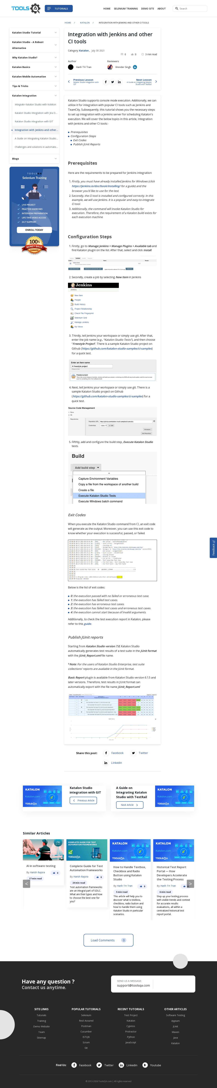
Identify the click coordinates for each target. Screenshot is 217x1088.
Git (86, 1047)
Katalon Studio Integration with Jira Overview (37, 113)
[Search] (190, 8)
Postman (86, 1026)
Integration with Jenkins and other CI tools (37, 130)
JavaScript (130, 1042)
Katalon (85, 22)
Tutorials (41, 1015)
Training (41, 1020)
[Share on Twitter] (112, 82)
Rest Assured (86, 1020)
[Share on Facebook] (105, 82)
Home (107, 8)
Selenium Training (126, 8)
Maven (175, 1032)
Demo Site (147, 8)
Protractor (130, 1031)
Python (131, 1037)
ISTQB (86, 1037)
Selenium (86, 1015)
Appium (175, 1020)
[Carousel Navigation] (108, 884)
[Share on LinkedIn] (119, 82)
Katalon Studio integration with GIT (34, 121)
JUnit (175, 1026)
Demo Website (41, 1026)
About (161, 8)
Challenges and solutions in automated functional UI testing (37, 147)
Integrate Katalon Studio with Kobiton (35, 104)
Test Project (131, 1015)
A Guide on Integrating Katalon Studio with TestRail (37, 138)
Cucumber (86, 1031)
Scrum (86, 1042)
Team (41, 1032)
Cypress (130, 1026)
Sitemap (41, 1037)
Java (175, 1037)
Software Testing (175, 1015)
